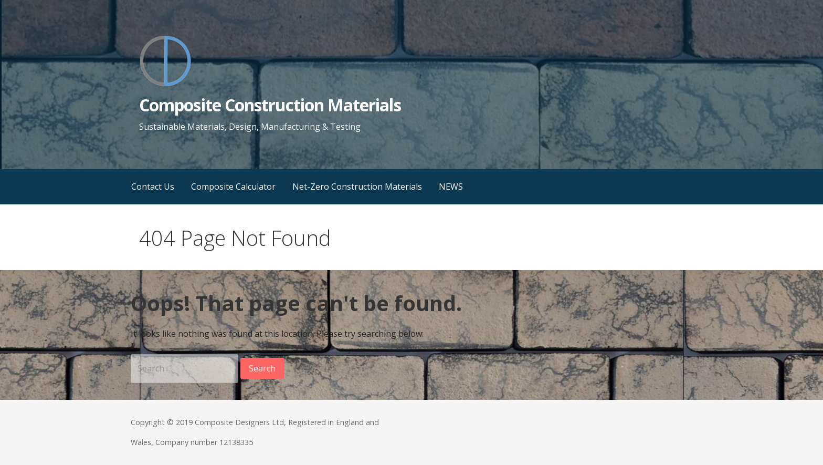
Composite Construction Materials (269, 105)
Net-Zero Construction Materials (357, 186)
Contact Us (152, 186)
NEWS (451, 186)
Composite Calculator (233, 186)
